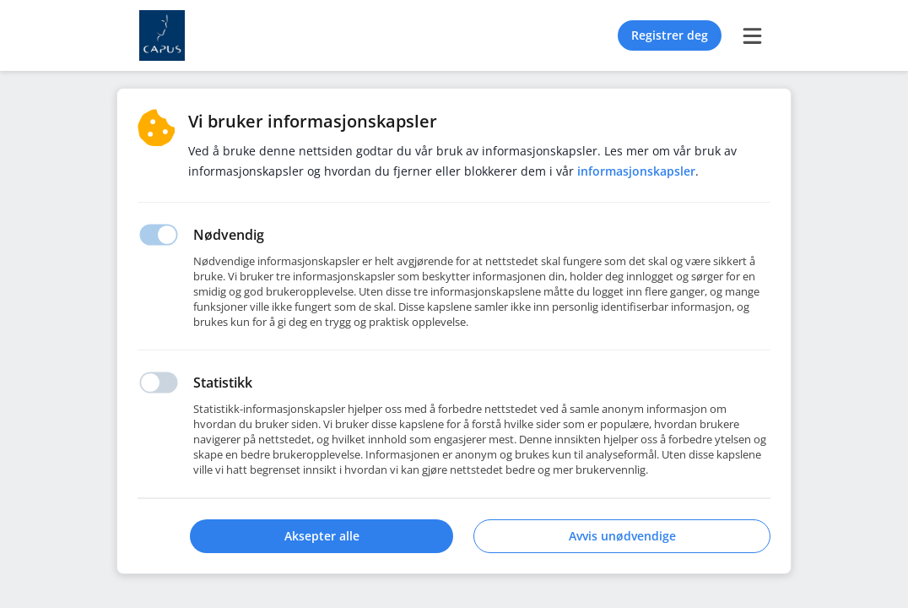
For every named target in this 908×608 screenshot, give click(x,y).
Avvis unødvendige (622, 536)
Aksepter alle (321, 536)
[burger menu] (752, 35)
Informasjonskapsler (636, 171)
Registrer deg (669, 35)
